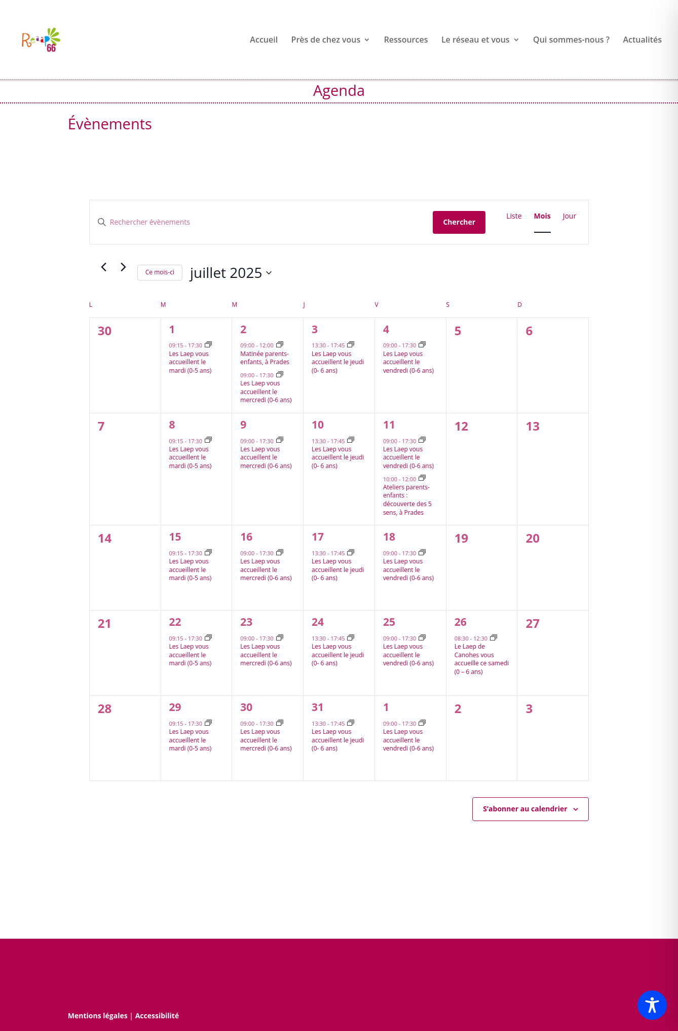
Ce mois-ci (159, 272)
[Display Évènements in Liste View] (513, 216)
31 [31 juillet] (318, 707)
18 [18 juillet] (389, 536)
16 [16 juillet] (246, 536)
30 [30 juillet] (246, 707)
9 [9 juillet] (243, 424)
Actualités (642, 40)
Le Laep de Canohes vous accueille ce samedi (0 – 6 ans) (482, 659)
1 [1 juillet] (172, 329)
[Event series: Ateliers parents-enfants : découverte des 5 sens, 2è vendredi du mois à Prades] (422, 478)
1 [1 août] (386, 707)
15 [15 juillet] (175, 536)
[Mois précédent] (104, 267)
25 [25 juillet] (389, 622)
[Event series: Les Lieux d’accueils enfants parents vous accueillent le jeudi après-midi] (350, 345)
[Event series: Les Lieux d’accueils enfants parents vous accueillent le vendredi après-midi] (422, 345)
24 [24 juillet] (318, 622)
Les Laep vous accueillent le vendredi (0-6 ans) (408, 362)
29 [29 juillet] (175, 707)
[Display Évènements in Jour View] (570, 216)
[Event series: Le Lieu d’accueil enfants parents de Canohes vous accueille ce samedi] (493, 638)
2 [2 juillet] (243, 329)
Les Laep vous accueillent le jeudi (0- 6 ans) (338, 362)
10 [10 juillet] (318, 424)
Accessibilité (157, 1015)
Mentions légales (98, 1015)
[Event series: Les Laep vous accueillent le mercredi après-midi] (279, 375)
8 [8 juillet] (172, 424)
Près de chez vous (326, 40)
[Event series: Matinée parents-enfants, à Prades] (279, 345)
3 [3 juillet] (315, 329)
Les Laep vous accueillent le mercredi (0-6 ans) (265, 391)
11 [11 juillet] (389, 424)
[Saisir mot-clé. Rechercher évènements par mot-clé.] (261, 222)
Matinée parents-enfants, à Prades (264, 358)
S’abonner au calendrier (525, 808)
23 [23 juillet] (246, 622)
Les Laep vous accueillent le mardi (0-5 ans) (190, 362)
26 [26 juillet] (461, 622)
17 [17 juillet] (318, 536)
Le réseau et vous (475, 40)
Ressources (406, 40)
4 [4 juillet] (386, 329)
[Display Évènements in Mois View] (542, 216)
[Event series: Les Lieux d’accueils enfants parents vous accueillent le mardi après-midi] (208, 345)
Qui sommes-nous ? (571, 40)
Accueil (264, 40)
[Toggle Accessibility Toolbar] (652, 1005)
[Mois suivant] (124, 267)
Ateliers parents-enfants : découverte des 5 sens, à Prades (407, 500)
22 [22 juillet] (175, 622)
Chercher (459, 222)
